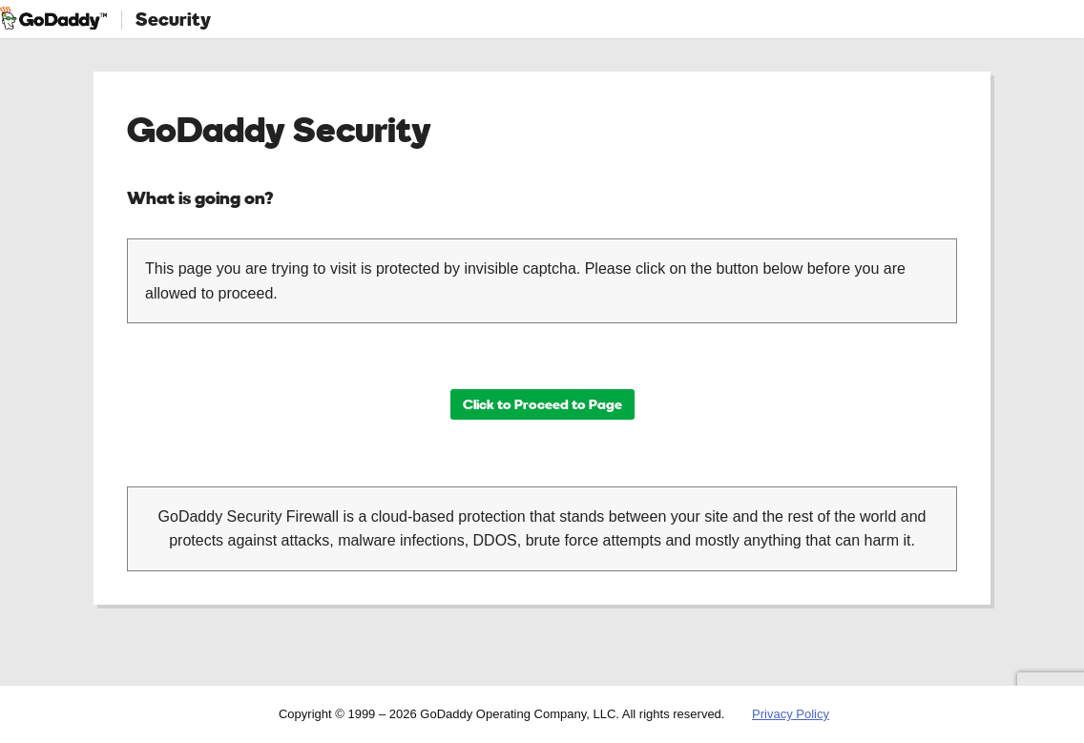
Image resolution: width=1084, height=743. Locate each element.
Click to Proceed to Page (542, 404)
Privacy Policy (790, 714)
